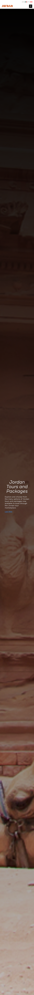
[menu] (30, 6)
